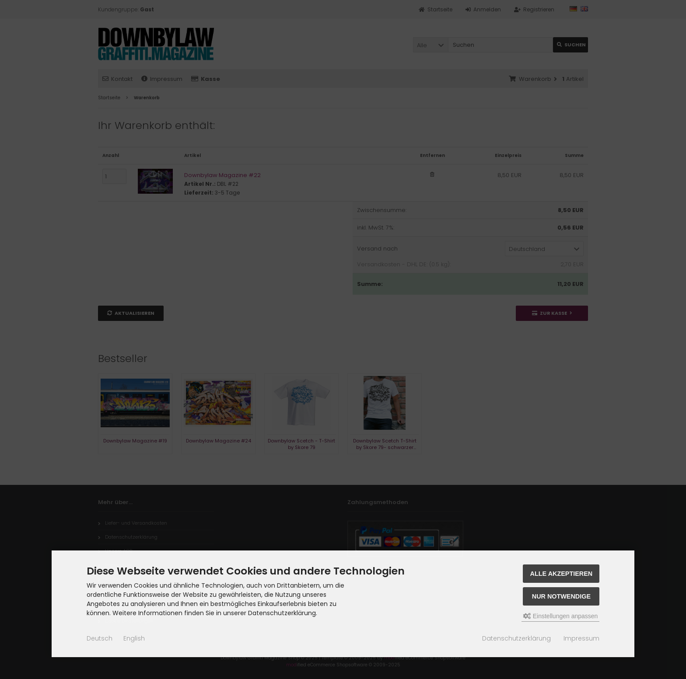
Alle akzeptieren (561, 573)
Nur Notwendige (561, 596)
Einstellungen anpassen (560, 616)
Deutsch (99, 638)
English (134, 638)
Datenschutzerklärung (516, 638)
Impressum (581, 638)
